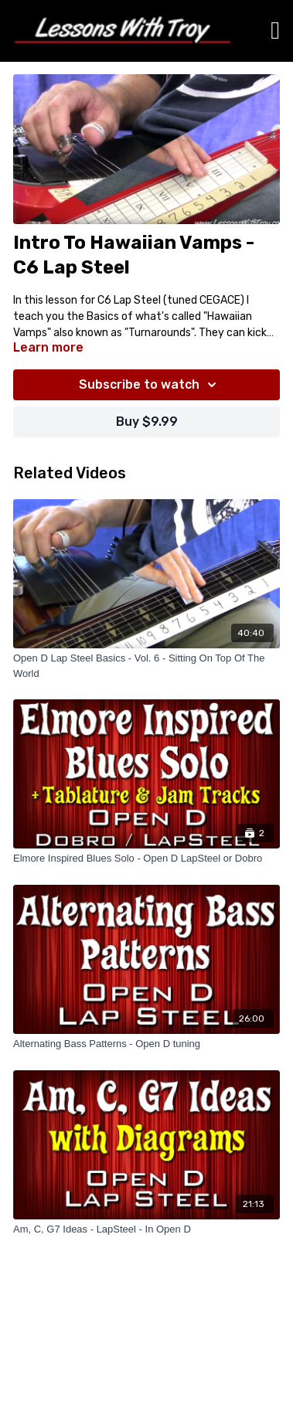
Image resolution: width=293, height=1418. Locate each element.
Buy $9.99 (147, 421)
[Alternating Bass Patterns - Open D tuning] (146, 1044)
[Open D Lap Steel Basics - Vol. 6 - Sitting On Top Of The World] (146, 666)
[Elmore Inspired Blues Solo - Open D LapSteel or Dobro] (146, 858)
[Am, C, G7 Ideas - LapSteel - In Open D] (146, 1229)
